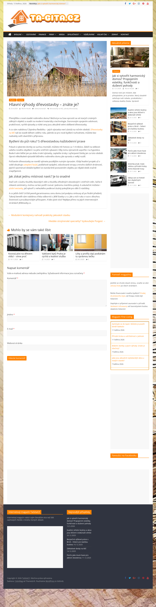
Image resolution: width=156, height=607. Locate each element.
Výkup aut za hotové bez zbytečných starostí (136, 180)
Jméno (11, 314)
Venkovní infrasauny (118, 306)
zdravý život (115, 286)
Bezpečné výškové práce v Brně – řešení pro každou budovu (137, 126)
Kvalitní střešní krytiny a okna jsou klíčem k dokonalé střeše (137, 112)
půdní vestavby (16, 188)
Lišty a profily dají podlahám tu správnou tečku (90, 255)
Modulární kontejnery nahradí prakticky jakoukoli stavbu (39, 215)
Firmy (51, 34)
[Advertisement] (127, 230)
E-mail (10, 328)
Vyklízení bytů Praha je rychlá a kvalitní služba (54, 255)
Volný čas (102, 34)
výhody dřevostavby (71, 108)
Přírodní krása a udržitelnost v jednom (128, 336)
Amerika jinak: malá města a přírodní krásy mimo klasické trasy (137, 166)
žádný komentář (39, 108)
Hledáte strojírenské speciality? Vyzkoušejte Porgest (77, 221)
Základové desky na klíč (76, 548)
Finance (42, 34)
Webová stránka (14, 343)
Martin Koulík (26, 108)
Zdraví (115, 34)
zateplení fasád (30, 164)
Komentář (12, 278)
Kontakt (125, 34)
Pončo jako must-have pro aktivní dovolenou (137, 152)
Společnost (73, 34)
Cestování (31, 34)
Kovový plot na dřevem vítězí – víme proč (20, 255)
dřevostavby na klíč (56, 108)
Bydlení (17, 34)
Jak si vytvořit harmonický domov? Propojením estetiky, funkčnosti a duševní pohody (128, 80)
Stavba (20, 100)
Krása (61, 34)
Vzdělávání (89, 34)
